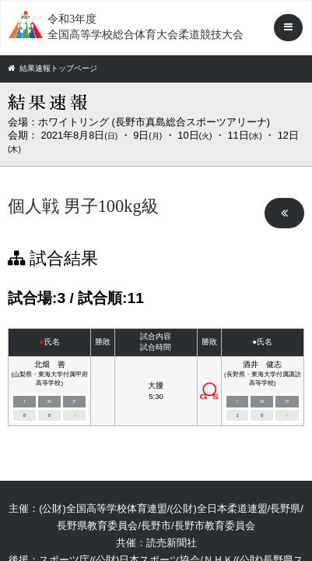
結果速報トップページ (52, 68)
